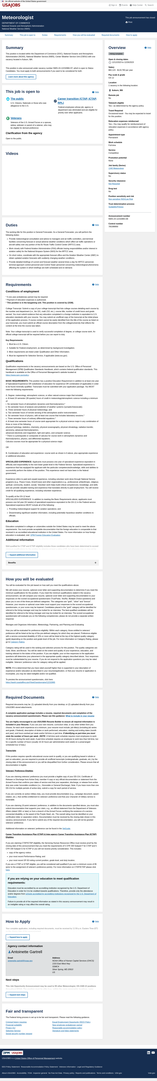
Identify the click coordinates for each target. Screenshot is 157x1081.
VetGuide (66, 829)
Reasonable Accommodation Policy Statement (39, 1067)
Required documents (110, 35)
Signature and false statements (65, 1031)
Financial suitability (14, 1025)
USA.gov (118, 1073)
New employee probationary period (67, 1025)
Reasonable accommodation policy (67, 1028)
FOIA (30, 1073)
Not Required (114, 184)
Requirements (60, 35)
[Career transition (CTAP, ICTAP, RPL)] (76, 105)
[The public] (28, 101)
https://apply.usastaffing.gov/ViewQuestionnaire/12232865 (30, 682)
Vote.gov (151, 1073)
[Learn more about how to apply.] (95, 921)
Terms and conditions (105, 1073)
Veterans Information (67, 1067)
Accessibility (22, 1073)
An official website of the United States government (25, 1)
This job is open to (27, 35)
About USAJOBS (8, 1073)
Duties (44, 35)
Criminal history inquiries (16, 1022)
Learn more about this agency (21, 77)
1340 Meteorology (116, 168)
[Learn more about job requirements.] (95, 284)
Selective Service (13, 1031)
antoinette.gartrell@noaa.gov (20, 961)
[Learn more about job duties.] (95, 225)
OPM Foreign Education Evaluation (45, 535)
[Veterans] (29, 122)
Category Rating (18, 642)
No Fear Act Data (55, 1073)
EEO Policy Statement (11, 1067)
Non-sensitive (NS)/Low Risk (120, 199)
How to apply (131, 35)
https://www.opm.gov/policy (17, 375)
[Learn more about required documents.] (95, 697)
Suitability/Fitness (115, 207)
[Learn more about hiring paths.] (95, 92)
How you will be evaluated (84, 35)
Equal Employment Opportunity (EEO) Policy (71, 1022)
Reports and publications (85, 1073)
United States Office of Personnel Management (35, 1058)
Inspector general (40, 1073)
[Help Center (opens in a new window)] (136, 5)
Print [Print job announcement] (128, 22)
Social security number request (19, 1034)
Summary (9, 35)
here (8, 870)
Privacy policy (68, 1073)
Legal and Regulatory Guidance (89, 1067)
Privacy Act (10, 1028)
